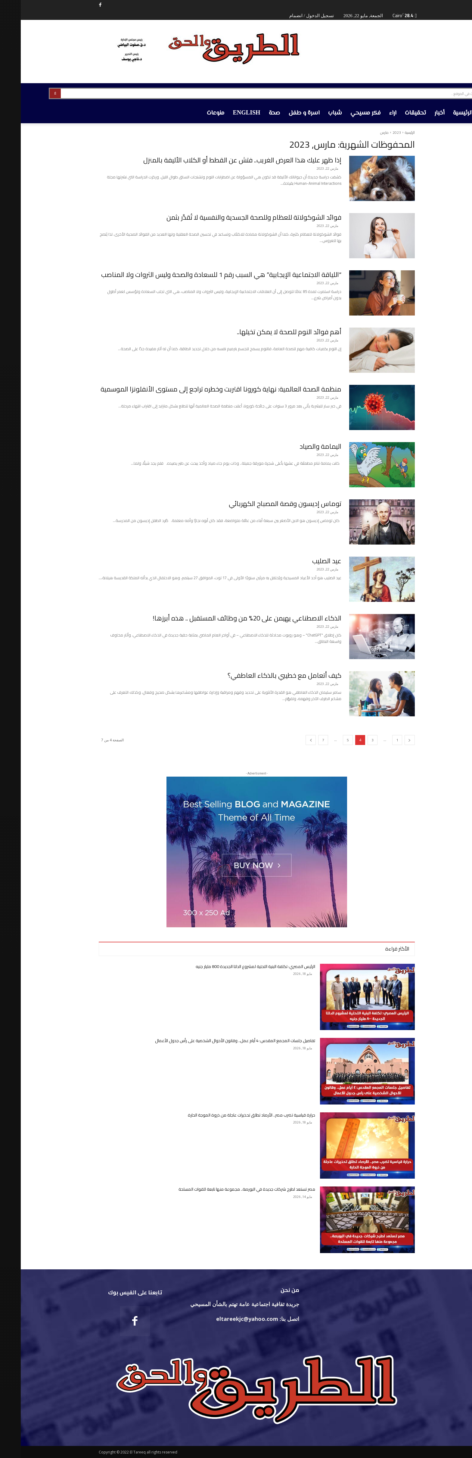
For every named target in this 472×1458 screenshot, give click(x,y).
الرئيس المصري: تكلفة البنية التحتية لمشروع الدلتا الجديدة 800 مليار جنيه (234, 966)
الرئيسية (389, 132)
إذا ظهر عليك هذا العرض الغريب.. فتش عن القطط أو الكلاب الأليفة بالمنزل (222, 160)
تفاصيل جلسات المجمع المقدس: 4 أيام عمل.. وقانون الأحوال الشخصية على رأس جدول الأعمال (214, 1041)
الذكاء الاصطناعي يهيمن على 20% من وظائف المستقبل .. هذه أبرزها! (226, 618)
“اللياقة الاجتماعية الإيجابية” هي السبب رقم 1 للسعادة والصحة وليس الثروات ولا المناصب (200, 274)
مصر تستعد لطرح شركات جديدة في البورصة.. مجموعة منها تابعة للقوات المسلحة (226, 1189)
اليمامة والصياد (300, 446)
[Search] (34, 93)
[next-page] (290, 740)
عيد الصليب (306, 561)
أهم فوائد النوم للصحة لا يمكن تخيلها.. (268, 331)
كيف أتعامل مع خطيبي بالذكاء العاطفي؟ (264, 675)
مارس (363, 132)
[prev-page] (389, 740)
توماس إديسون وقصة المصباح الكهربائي (264, 503)
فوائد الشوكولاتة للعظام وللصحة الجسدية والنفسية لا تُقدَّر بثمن (233, 217)
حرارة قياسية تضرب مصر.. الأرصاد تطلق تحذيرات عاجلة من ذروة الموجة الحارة (230, 1115)
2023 (376, 132)
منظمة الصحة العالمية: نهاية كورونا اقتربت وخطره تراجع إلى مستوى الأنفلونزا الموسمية (200, 389)
